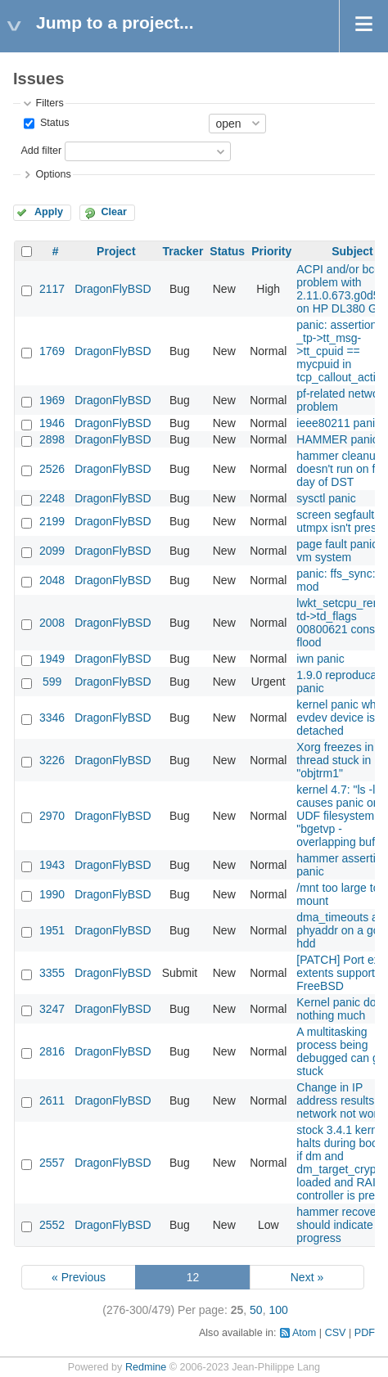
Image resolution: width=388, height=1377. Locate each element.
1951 (52, 930)
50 (256, 1309)
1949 (52, 658)
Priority (271, 251)
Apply (48, 212)
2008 (52, 622)
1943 (52, 864)
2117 (52, 288)
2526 (52, 468)
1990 (52, 894)
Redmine (145, 1367)
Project (116, 251)
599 (52, 681)
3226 (52, 760)
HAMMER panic (337, 439)
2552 (52, 1224)
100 (277, 1309)
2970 (52, 815)
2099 (52, 550)
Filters (49, 103)
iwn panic (320, 658)
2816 (52, 1051)
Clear (114, 212)
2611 (52, 1100)
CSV (335, 1333)
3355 (52, 972)
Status (53, 122)
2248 (52, 498)
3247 (52, 1008)
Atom (304, 1333)
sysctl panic (325, 498)
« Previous (79, 1277)
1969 (52, 400)
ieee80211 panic (338, 423)
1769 (52, 351)
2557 (52, 1162)
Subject (352, 251)
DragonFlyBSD (112, 288)
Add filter (40, 150)
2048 (52, 580)
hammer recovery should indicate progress (341, 1224)
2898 (52, 439)
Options (52, 174)
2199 (52, 521)
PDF (364, 1333)
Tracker (183, 251)
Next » (307, 1277)
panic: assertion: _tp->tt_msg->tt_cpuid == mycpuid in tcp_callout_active (341, 351)
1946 (52, 423)
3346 (52, 717)
